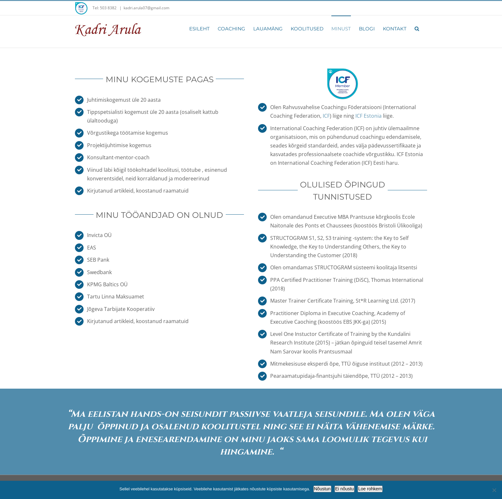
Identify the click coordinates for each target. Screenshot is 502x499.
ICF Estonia (368, 115)
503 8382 (108, 8)
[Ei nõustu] (494, 490)
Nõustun (322, 488)
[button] (417, 28)
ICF (326, 115)
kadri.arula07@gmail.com (146, 8)
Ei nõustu (344, 488)
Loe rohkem (370, 488)
